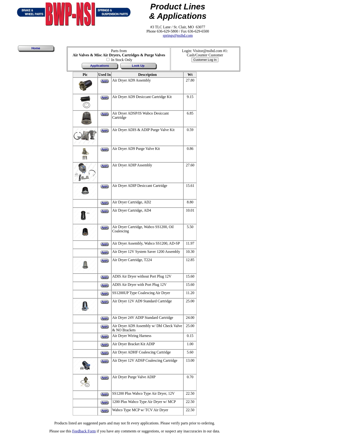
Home (35, 48)
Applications (99, 65)
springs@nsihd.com (178, 35)
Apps (104, 80)
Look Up (138, 65)
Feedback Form (84, 431)
